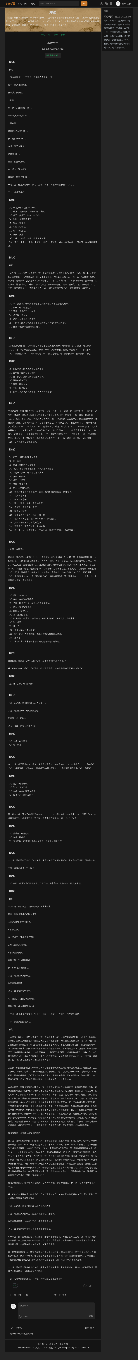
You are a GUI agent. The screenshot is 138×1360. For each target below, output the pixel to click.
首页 (20, 3)
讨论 (33, 3)
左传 (57, 49)
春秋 (63, 34)
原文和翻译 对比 (53, 55)
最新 (87, 1327)
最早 (92, 1327)
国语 (56, 34)
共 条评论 (16, 1327)
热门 (26, 3)
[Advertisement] (117, 92)
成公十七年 (23, 1295)
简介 (49, 34)
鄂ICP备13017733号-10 (78, 1348)
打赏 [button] (15, 1285)
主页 (53, 49)
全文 (43, 34)
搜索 (84, 4)
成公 (62, 49)
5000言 (10, 3)
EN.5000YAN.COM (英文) (28, 1348)
